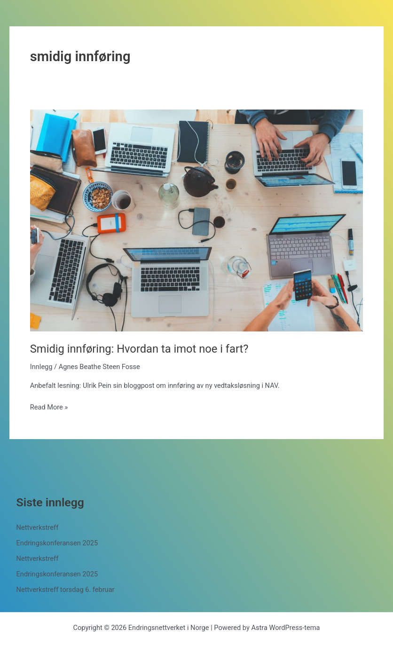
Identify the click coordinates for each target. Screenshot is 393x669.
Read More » (49, 407)
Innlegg (41, 366)
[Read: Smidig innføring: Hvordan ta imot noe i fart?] (196, 220)
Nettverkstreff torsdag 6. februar (65, 589)
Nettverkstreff (37, 527)
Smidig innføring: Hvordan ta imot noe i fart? (139, 348)
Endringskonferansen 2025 (57, 543)
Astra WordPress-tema (285, 627)
